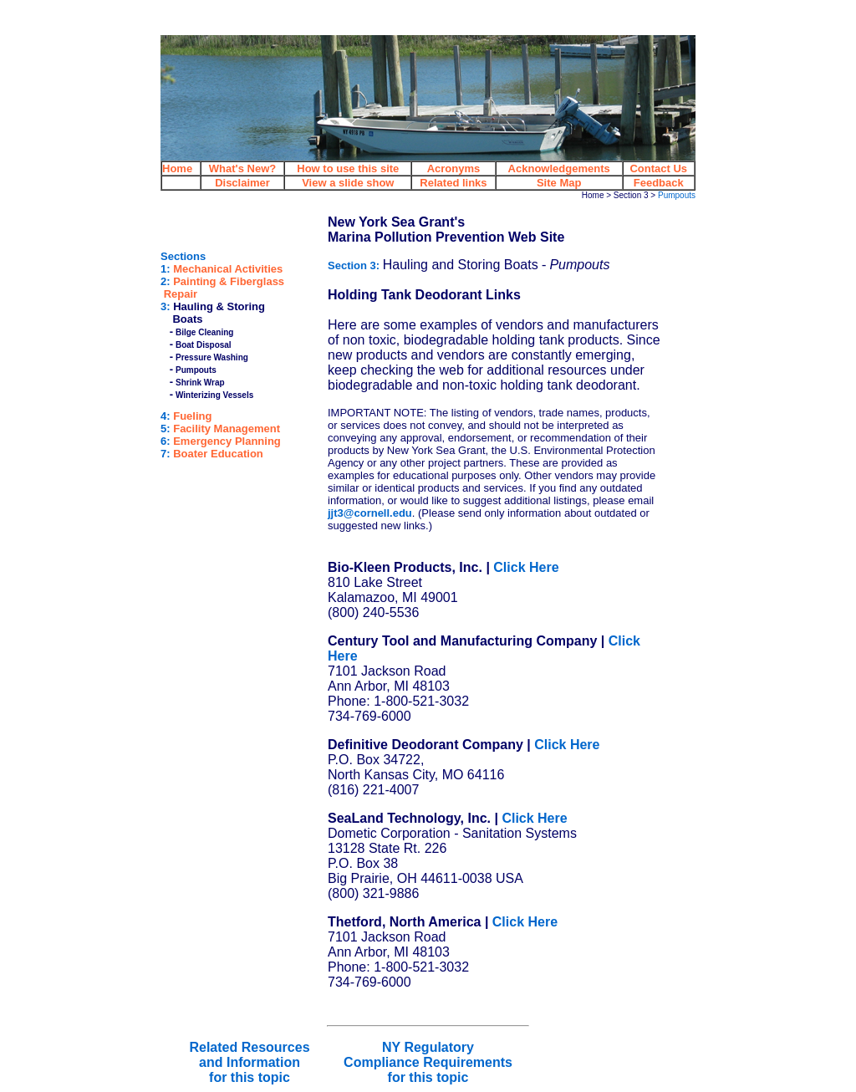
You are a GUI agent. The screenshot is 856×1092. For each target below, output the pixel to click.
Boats (187, 319)
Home (593, 195)
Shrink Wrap (200, 382)
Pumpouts (196, 370)
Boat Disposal (204, 345)
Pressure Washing (212, 357)
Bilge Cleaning (204, 332)
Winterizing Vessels (214, 395)
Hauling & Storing (219, 306)
